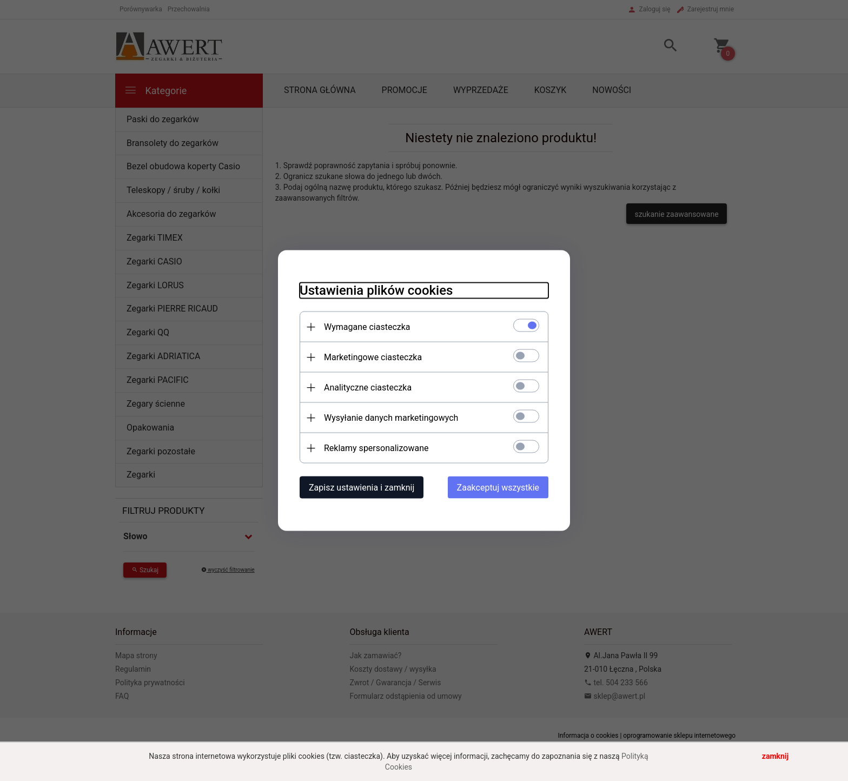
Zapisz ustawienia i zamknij (361, 487)
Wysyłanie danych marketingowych (391, 418)
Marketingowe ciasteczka (373, 357)
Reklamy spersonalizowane (376, 448)
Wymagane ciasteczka (367, 327)
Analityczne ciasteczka (368, 387)
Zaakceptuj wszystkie (498, 487)
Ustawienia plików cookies (376, 290)
